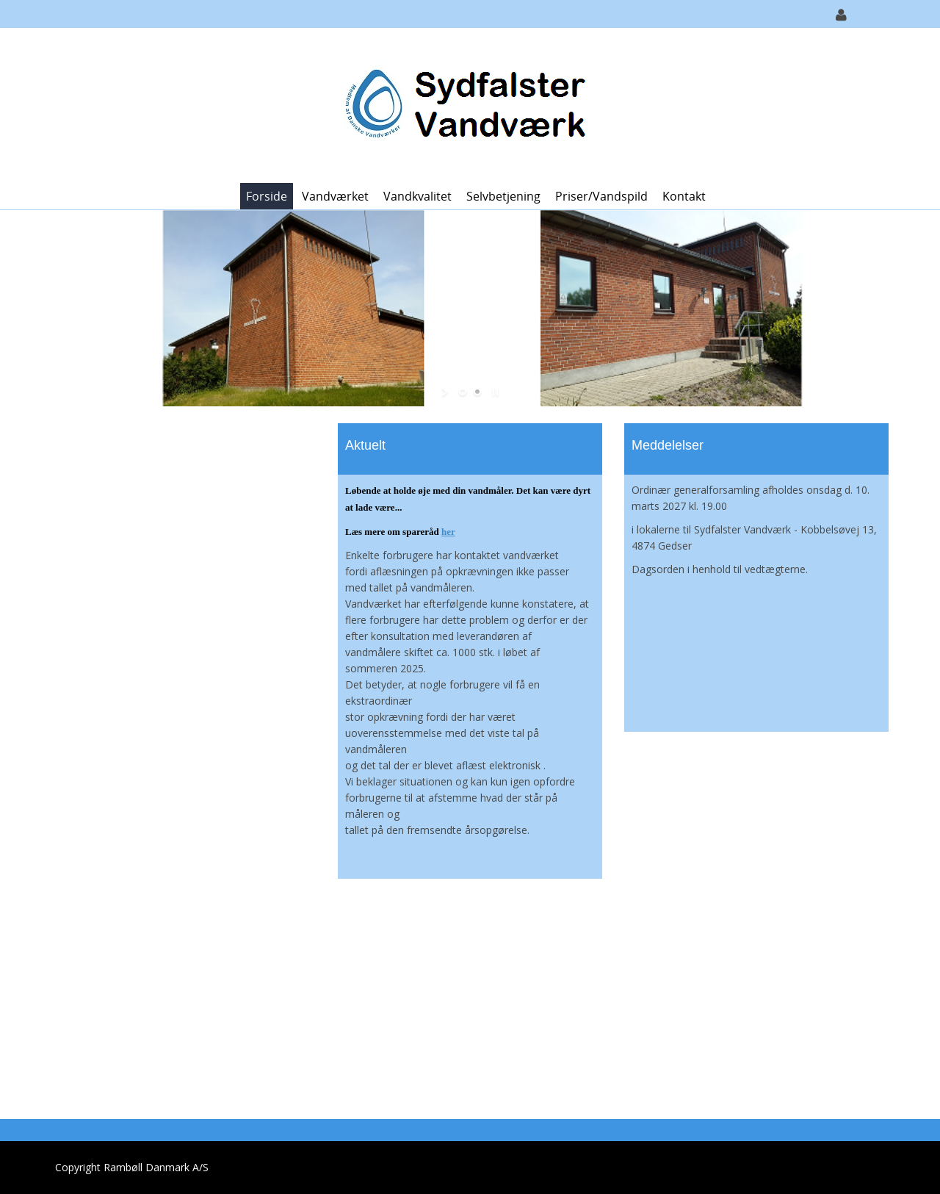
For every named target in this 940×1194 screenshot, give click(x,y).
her (448, 531)
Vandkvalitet (417, 196)
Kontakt (684, 196)
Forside (266, 196)
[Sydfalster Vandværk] (464, 104)
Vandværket (335, 196)
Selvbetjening (503, 196)
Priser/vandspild (601, 196)
